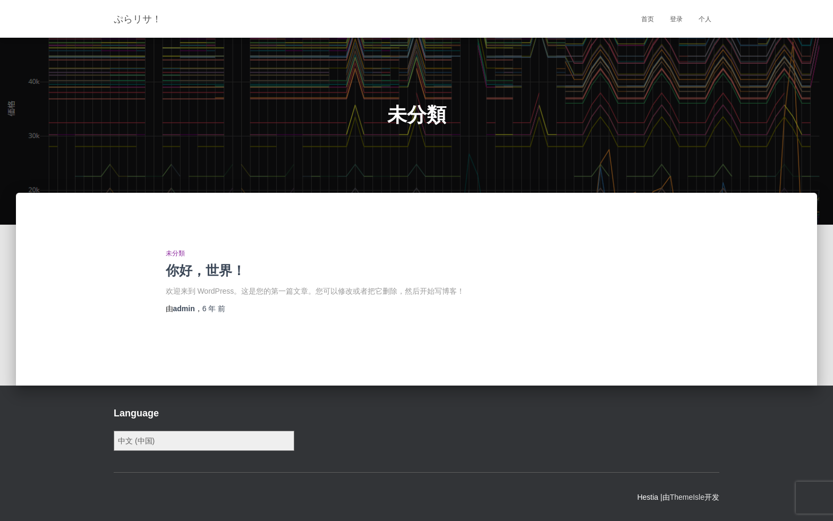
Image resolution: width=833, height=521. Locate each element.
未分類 (175, 253)
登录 (676, 19)
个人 (705, 19)
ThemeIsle (687, 497)
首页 (647, 19)
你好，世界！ (205, 270)
